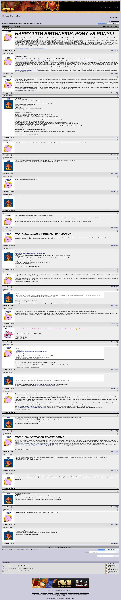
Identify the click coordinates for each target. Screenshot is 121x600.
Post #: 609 (114, 227)
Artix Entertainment (84, 593)
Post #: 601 (114, 50)
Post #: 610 (114, 245)
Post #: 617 (114, 388)
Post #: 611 (114, 269)
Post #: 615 (114, 341)
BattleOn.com (63, 593)
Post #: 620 (114, 451)
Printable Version (114, 21)
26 (115, 23)
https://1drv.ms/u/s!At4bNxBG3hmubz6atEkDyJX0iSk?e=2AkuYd (30, 48)
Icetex (8, 98)
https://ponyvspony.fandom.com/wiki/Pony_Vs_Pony (27, 70)
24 (111, 23)
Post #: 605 (114, 154)
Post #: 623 (114, 506)
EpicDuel (57, 593)
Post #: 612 (114, 286)
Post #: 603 (114, 92)
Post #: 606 (114, 173)
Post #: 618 (114, 412)
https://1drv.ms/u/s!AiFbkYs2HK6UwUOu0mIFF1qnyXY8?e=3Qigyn (30, 407)
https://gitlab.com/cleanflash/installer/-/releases (42, 385)
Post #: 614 (114, 323)
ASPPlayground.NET (60, 598)
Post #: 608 (114, 210)
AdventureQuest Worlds (73, 593)
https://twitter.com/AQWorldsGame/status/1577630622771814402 (30, 253)
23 (110, 23)
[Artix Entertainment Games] (15, 23)
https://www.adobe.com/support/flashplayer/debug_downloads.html (31, 351)
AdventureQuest (35, 593)
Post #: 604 (114, 137)
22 (108, 23)
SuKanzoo (8, 31)
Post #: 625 (114, 543)
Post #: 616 (114, 369)
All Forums (4, 23)
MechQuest (50, 593)
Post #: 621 (114, 470)
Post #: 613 (114, 305)
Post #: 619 (114, 430)
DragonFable (44, 593)
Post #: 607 (114, 191)
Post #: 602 (114, 73)
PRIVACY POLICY (60, 595)
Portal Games (26, 23)
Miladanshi (8, 329)
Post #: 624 (114, 524)
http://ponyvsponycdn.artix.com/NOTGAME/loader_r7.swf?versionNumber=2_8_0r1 (35, 355)
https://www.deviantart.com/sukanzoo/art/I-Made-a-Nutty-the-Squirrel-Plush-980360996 (35, 444)
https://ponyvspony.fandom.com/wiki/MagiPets (25, 90)
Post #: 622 (114, 488)
